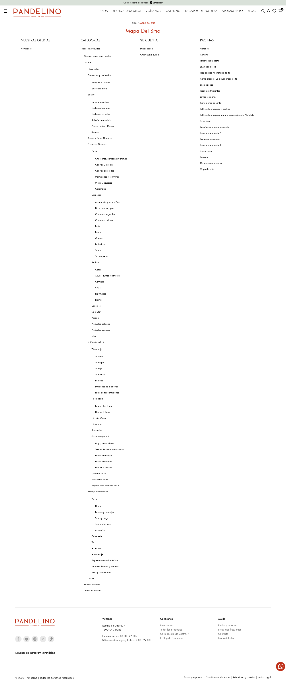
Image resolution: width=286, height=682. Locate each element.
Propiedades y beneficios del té (215, 73)
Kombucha (97, 430)
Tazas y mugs (101, 518)
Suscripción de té (100, 479)
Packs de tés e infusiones (107, 392)
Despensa (96, 195)
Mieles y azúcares (103, 183)
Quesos (99, 238)
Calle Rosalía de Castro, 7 (174, 633)
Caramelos (100, 189)
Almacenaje (97, 554)
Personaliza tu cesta (209, 60)
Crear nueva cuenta (149, 54)
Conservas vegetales (105, 214)
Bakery (91, 94)
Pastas (98, 232)
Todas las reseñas (92, 590)
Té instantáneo (99, 418)
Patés (97, 226)
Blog (252, 11)
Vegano (95, 318)
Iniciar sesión (146, 48)
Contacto (223, 633)
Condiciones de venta (210, 103)
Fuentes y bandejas (104, 512)
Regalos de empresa (201, 11)
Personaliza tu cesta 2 (210, 133)
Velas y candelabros (101, 572)
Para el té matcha (103, 467)
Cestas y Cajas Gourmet (100, 138)
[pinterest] (26, 639)
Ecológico (96, 306)
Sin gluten (96, 312)
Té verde (99, 356)
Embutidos (100, 244)
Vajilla (94, 499)
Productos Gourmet (97, 144)
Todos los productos (90, 48)
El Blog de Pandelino (171, 638)
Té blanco (100, 374)
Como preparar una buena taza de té (218, 79)
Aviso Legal (205, 121)
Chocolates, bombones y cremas (111, 158)
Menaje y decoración (98, 491)
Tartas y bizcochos (100, 102)
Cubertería (97, 536)
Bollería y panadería (101, 120)
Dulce (94, 151)
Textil (94, 542)
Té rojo (98, 368)
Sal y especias (102, 256)
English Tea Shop (103, 406)
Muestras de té (99, 473)
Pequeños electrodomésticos (105, 560)
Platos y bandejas (103, 455)
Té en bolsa (97, 398)
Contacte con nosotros (211, 163)
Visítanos (153, 11)
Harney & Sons (102, 412)
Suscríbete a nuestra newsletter (214, 127)
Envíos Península (99, 88)
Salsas (98, 250)
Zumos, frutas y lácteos (103, 126)
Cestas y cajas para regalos (97, 56)
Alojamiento (232, 11)
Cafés (98, 269)
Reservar (204, 157)
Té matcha (97, 424)
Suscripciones (206, 85)
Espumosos (100, 294)
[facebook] (18, 639)
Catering (173, 11)
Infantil (95, 336)
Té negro (99, 362)
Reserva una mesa (127, 11)
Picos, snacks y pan (104, 208)
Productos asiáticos (101, 330)
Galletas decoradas (101, 108)
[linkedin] (43, 639)
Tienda (102, 11)
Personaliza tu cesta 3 (210, 145)
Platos (98, 506)
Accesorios (100, 530)
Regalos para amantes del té (105, 485)
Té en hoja (97, 349)
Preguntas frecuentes (210, 91)
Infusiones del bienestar (106, 386)
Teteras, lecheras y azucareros (109, 449)
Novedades (26, 48)
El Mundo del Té (96, 342)
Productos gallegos (101, 324)
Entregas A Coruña (101, 82)
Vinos (98, 288)
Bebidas (95, 262)
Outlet (91, 578)
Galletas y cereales (101, 114)
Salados (95, 132)
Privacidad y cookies (244, 677)
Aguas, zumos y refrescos (107, 275)
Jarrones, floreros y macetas (105, 566)
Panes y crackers (92, 584)
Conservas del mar (104, 220)
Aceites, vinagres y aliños (107, 202)
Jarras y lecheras (103, 524)
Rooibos (99, 380)
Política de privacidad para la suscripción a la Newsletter (227, 115)
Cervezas (99, 282)
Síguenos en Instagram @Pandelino (35, 652)
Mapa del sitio (207, 169)
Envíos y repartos (208, 97)
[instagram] (34, 639)
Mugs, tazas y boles (104, 443)
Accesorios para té (100, 436)
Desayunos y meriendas (99, 75)
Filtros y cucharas (103, 461)
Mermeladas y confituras (107, 177)
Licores (98, 300)
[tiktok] (51, 639)
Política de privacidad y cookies (215, 109)
